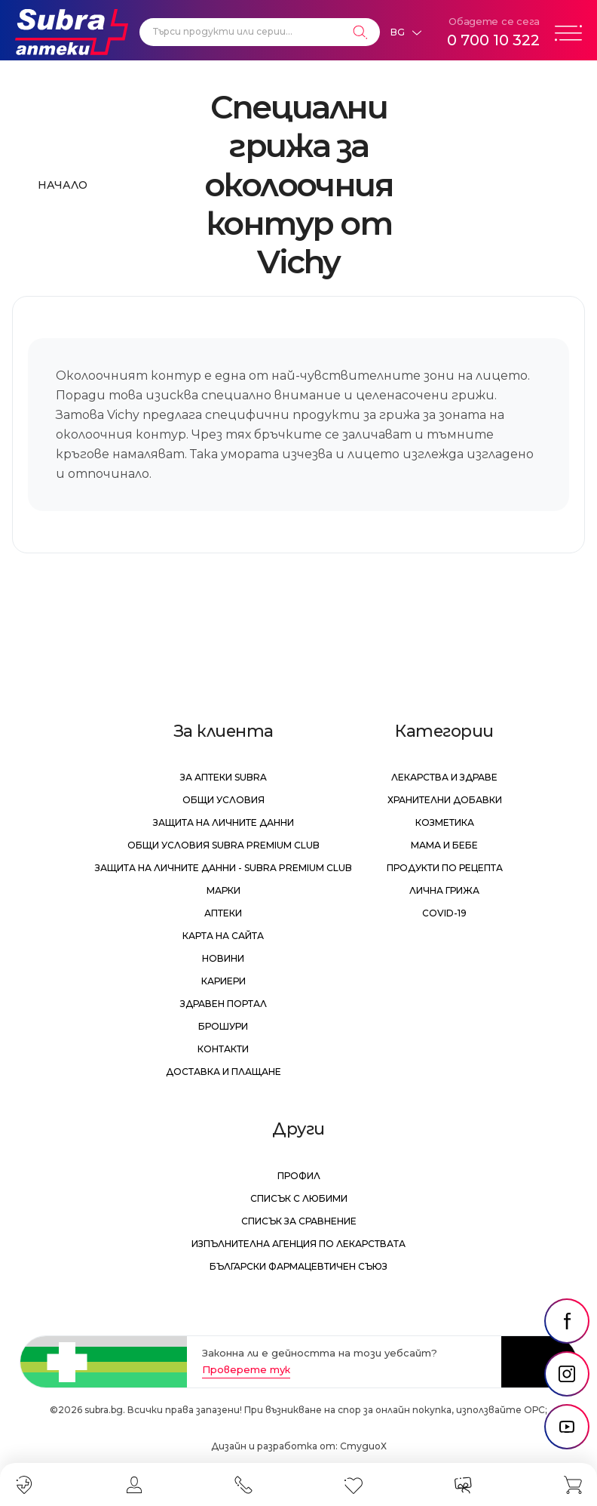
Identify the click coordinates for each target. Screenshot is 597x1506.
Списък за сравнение (299, 1221)
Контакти (223, 1049)
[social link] (566, 1321)
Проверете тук (246, 1369)
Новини (223, 958)
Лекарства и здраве (444, 777)
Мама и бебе (444, 845)
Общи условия (223, 799)
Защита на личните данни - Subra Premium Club (223, 867)
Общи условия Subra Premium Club (223, 845)
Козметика (444, 822)
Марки (223, 890)
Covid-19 (444, 913)
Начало (62, 185)
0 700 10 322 (493, 40)
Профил (298, 1175)
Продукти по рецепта (445, 867)
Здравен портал (223, 1003)
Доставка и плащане (223, 1071)
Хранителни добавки (444, 799)
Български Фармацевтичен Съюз (298, 1266)
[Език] (405, 32)
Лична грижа (444, 890)
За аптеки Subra (223, 777)
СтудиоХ (363, 1446)
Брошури (223, 1026)
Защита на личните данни (223, 822)
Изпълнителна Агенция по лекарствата (298, 1243)
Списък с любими (298, 1198)
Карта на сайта (223, 935)
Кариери (223, 981)
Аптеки (223, 913)
